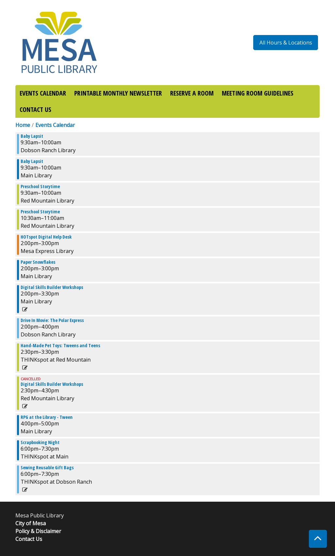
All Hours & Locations (285, 42)
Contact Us (28, 539)
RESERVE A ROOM (192, 93)
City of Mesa (30, 523)
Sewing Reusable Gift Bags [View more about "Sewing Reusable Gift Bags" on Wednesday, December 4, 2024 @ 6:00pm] (47, 467)
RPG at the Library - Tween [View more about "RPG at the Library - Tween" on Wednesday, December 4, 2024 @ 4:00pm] (47, 417)
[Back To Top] (318, 539)
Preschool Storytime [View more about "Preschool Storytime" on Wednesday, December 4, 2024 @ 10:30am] (40, 211)
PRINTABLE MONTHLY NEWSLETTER (118, 93)
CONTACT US (35, 109)
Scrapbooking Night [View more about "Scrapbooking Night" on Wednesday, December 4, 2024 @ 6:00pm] (40, 442)
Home (22, 125)
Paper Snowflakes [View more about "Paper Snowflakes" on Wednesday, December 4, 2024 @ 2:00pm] (38, 262)
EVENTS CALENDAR (43, 93)
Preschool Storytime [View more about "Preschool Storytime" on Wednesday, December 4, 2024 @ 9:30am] (40, 186)
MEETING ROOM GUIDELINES (257, 93)
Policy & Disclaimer (38, 531)
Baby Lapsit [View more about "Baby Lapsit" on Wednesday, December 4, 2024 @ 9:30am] (32, 136)
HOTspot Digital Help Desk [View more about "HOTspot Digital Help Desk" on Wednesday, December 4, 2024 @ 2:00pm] (46, 237)
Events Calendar (55, 125)
